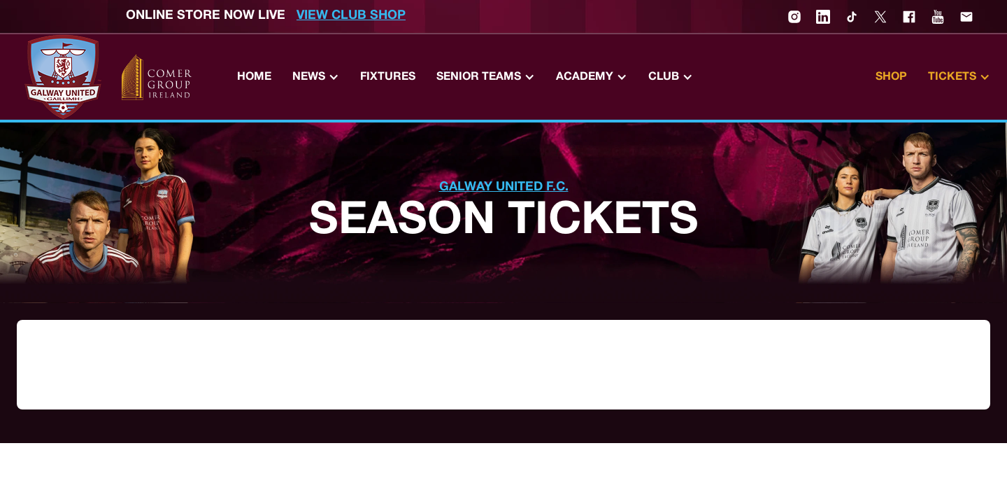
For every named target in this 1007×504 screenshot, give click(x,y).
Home (254, 77)
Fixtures (387, 77)
